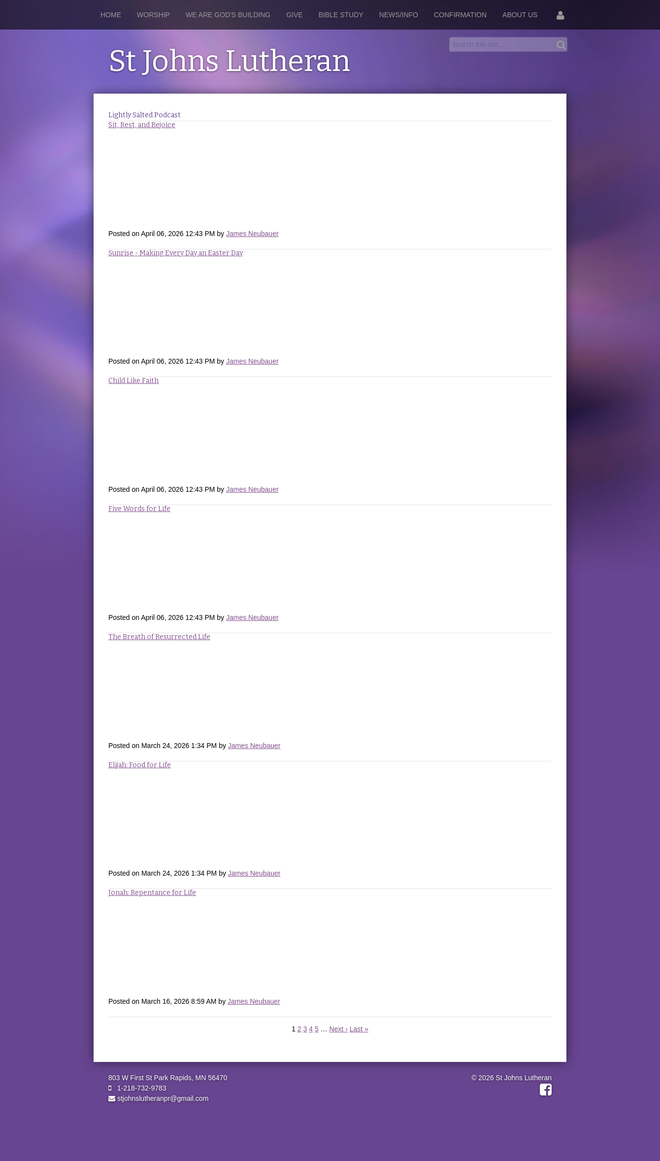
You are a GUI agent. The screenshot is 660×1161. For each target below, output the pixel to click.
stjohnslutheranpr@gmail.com (158, 1098)
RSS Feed (542, 130)
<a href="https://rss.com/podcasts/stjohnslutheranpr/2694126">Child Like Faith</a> (330, 434)
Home (110, 15)
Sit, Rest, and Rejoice (141, 125)
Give (294, 15)
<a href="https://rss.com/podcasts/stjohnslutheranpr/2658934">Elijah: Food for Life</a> (330, 818)
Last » (359, 1029)
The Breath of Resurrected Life (159, 637)
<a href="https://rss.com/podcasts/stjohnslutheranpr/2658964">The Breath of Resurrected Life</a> (330, 691)
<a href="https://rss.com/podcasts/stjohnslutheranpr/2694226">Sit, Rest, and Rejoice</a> (330, 179)
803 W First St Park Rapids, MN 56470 (167, 1078)
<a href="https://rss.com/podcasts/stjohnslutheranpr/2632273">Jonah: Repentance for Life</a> (330, 946)
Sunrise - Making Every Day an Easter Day (175, 253)
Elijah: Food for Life (139, 765)
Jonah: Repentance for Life (152, 892)
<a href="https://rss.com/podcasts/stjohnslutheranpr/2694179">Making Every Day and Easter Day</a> (330, 306)
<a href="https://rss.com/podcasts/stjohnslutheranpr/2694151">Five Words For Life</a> (330, 563)
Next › (338, 1029)
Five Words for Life (139, 509)
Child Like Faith (133, 380)
